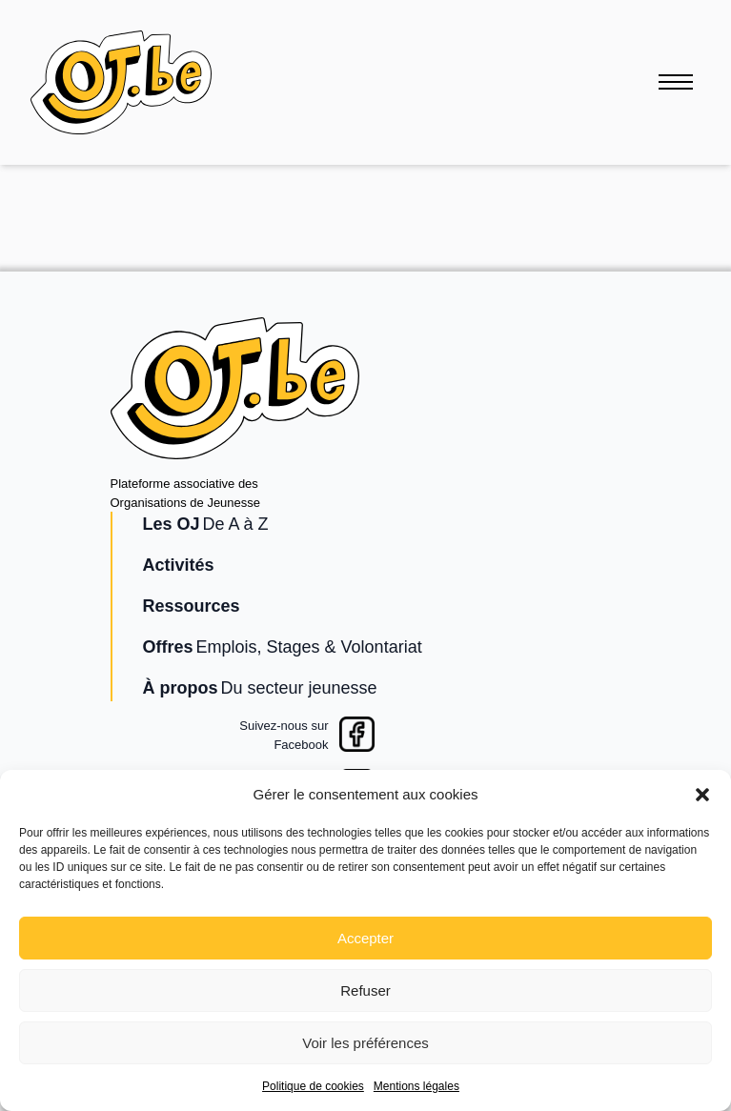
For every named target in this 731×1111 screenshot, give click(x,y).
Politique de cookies (313, 1086)
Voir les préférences (365, 1043)
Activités (178, 565)
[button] (702, 794)
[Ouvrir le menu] (676, 82)
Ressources (191, 606)
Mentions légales (416, 1086)
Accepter (365, 938)
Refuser (365, 990)
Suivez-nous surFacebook (283, 735)
